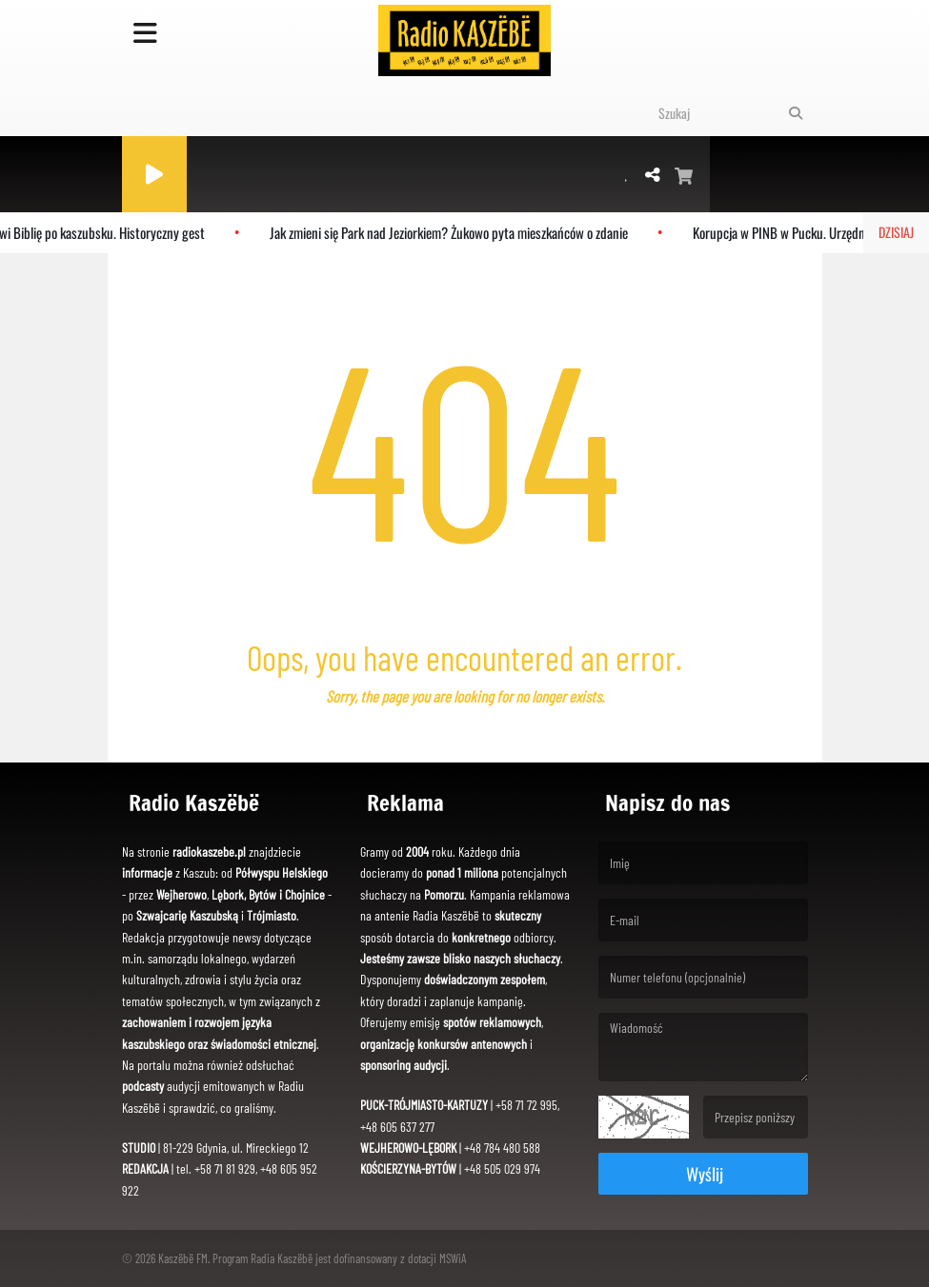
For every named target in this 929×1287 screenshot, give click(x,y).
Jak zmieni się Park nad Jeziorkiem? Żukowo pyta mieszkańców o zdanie (452, 232)
